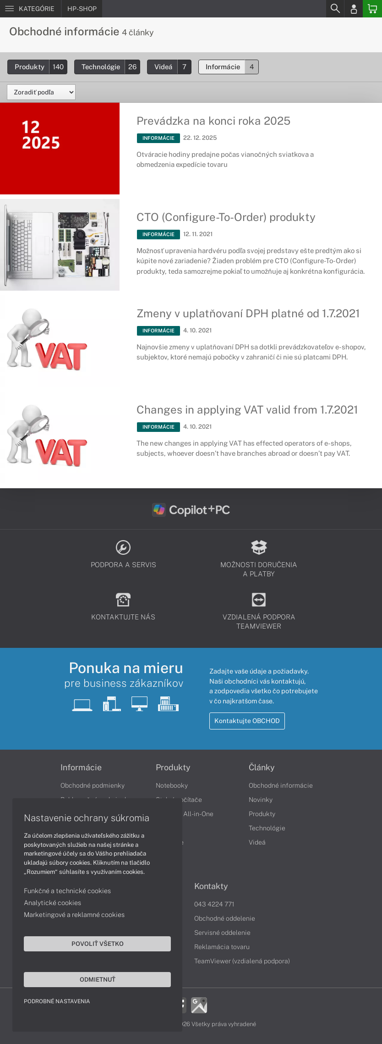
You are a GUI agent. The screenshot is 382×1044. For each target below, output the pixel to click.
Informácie (232, 67)
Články (262, 767)
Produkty (41, 67)
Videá (172, 67)
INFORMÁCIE (158, 138)
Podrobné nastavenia (58, 1000)
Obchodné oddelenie (224, 918)
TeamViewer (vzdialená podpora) (242, 961)
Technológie (111, 67)
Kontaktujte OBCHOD (247, 720)
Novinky (261, 799)
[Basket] (372, 8)
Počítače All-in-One (184, 814)
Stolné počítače (179, 799)
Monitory (169, 828)
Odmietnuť (87, 978)
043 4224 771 (214, 904)
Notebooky (172, 785)
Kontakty (211, 886)
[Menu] (30, 8)
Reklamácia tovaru (222, 946)
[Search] (335, 8)
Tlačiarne (170, 842)
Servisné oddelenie (222, 932)
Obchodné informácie (281, 785)
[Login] (353, 8)
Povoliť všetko (87, 942)
